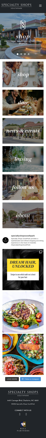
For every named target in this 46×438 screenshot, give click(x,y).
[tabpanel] (23, 36)
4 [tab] (28, 54)
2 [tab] (21, 54)
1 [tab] (17, 54)
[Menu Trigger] (40, 5)
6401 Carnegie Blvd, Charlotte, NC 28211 (23, 401)
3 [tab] (25, 54)
